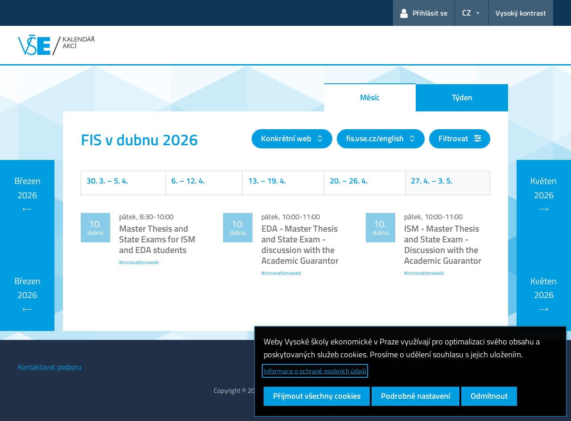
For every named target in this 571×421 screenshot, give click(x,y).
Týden (462, 97)
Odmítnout (489, 396)
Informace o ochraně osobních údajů (315, 371)
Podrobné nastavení (415, 396)
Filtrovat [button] (460, 138)
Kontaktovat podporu (50, 366)
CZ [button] (466, 13)
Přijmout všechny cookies (316, 396)
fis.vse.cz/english (375, 138)
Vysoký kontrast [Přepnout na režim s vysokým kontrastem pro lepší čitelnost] (521, 13)
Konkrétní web (287, 138)
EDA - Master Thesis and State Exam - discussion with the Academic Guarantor (300, 244)
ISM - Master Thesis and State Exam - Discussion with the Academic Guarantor (442, 244)
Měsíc (370, 97)
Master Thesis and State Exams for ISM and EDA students (157, 239)
